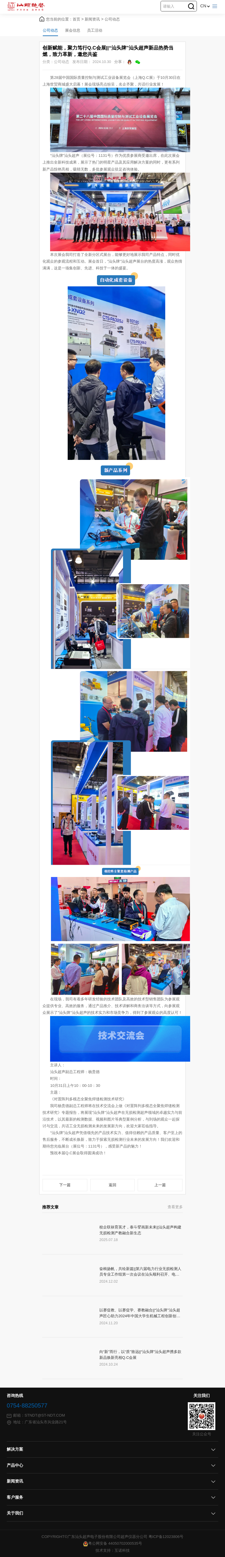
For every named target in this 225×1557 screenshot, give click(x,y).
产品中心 (15, 1465)
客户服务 (15, 1497)
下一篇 (65, 1185)
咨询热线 (15, 1395)
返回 (112, 1185)
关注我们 (201, 1395)
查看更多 (175, 1207)
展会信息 (72, 30)
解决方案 (15, 1449)
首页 (78, 19)
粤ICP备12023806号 (166, 1536)
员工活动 (94, 30)
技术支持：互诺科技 (113, 1550)
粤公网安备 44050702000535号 (112, 1543)
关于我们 (15, 1513)
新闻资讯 (94, 19)
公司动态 (112, 19)
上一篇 (160, 1185)
